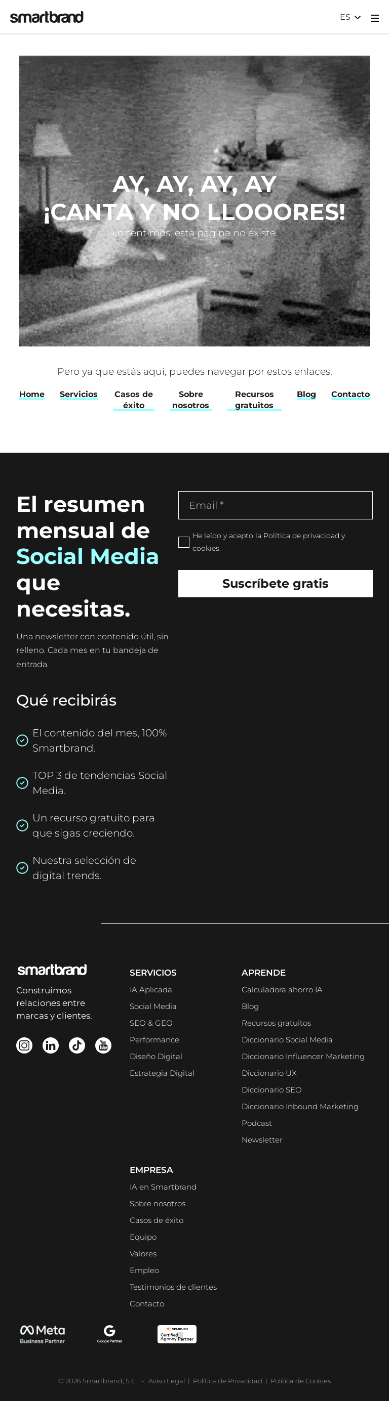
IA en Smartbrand (163, 1187)
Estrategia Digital (162, 1073)
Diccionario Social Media (287, 1039)
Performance (154, 1039)
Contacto (147, 1303)
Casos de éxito (156, 1220)
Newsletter (262, 1140)
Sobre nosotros (157, 1203)
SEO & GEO (151, 1023)
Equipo (143, 1237)
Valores (143, 1253)
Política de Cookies (300, 1381)
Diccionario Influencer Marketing (303, 1056)
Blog (250, 1006)
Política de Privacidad (227, 1381)
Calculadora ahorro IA (282, 989)
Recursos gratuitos (276, 1023)
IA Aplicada (151, 989)
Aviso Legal (167, 1381)
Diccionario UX (269, 1073)
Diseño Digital (156, 1056)
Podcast (257, 1123)
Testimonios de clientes (173, 1287)
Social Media (153, 1006)
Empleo (144, 1270)
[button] (350, 17)
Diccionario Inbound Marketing (300, 1106)
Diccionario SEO (272, 1089)
